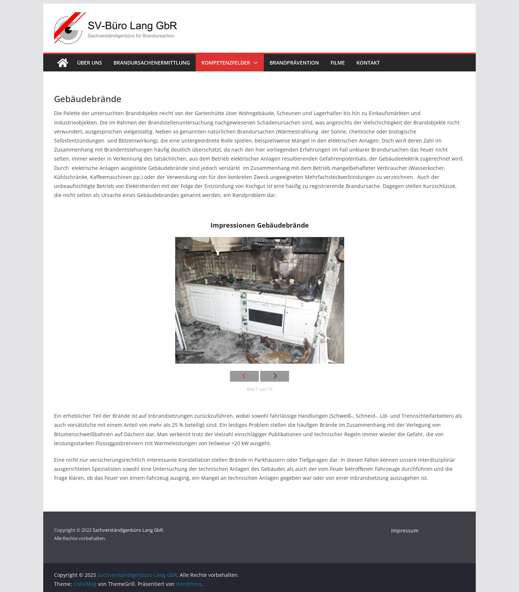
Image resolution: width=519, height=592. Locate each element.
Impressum (404, 530)
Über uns (89, 62)
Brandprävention (294, 62)
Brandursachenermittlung (152, 62)
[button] (254, 63)
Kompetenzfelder (225, 62)
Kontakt (368, 62)
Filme (338, 62)
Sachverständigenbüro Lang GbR (128, 530)
